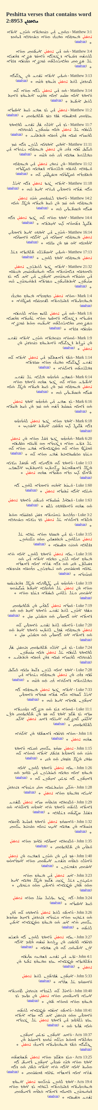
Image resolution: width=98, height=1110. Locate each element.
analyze (81, 41)
